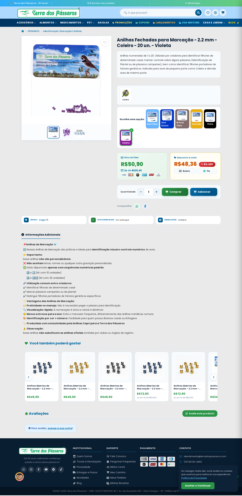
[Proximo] (213, 378)
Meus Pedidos (116, 478)
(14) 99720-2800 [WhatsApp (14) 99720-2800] (190, 462)
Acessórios (26, 21)
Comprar (173, 192)
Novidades (81, 478)
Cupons (143, 21)
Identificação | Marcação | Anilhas (62, 30)
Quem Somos (82, 457)
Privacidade (81, 467)
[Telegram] (53, 470)
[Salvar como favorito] (105, 41)
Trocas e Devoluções (87, 462)
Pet (90, 21)
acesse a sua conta (60, 429)
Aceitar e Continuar (198, 485)
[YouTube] (46, 470)
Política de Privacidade (177, 491)
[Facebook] (38, 470)
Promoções (122, 21)
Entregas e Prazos (85, 473)
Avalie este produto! (199, 414)
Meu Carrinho (116, 473)
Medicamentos (72, 21)
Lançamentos (164, 21)
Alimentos (48, 21)
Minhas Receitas (117, 483)
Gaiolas (103, 21)
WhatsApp (161, 2)
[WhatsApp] (24, 470)
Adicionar (198, 192)
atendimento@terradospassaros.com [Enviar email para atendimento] (202, 457)
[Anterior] (28, 378)
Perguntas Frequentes (121, 462)
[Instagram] (31, 470)
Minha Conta (115, 467)
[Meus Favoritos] (207, 11)
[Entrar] (215, 11)
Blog (233, 21)
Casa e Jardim (214, 21)
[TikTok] (61, 470)
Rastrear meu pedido (132, 2)
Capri (43, 220)
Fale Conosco (116, 457)
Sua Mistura (189, 21)
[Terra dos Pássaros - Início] (48, 11)
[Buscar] (198, 11)
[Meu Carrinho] (222, 11)
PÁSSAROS (33, 30)
